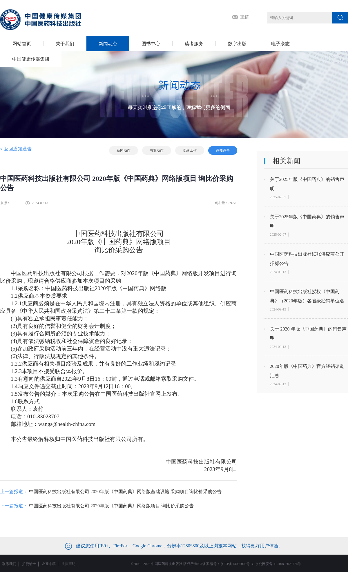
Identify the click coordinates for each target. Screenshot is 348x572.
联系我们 (9, 564)
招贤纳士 (29, 564)
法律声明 (68, 564)
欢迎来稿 (49, 564)
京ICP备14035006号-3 (236, 564)
